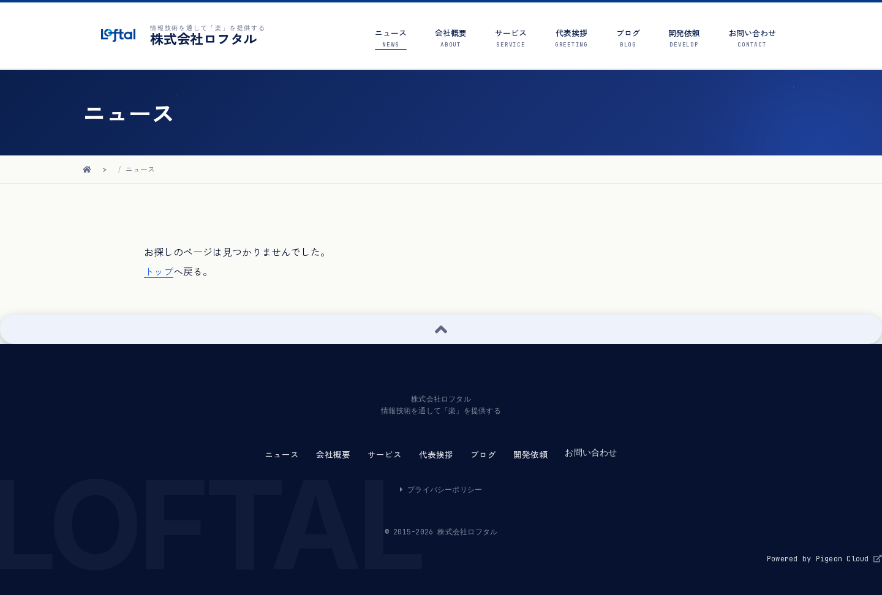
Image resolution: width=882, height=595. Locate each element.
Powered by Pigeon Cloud (824, 559)
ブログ (483, 455)
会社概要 (333, 455)
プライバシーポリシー (441, 490)
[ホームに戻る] (87, 169)
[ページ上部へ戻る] (441, 329)
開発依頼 (530, 455)
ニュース (140, 169)
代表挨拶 (436, 455)
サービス (385, 455)
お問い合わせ (591, 452)
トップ (158, 272)
